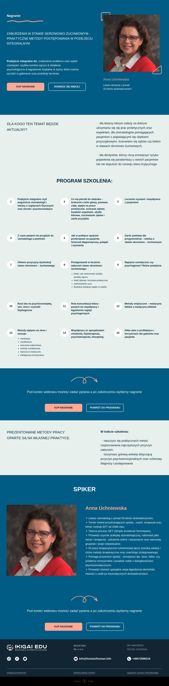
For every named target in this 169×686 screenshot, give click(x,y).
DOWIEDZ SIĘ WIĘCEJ (67, 86)
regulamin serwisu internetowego (142, 673)
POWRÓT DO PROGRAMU (105, 407)
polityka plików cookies (84, 673)
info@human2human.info (95, 658)
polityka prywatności (16, 673)
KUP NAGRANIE (25, 86)
